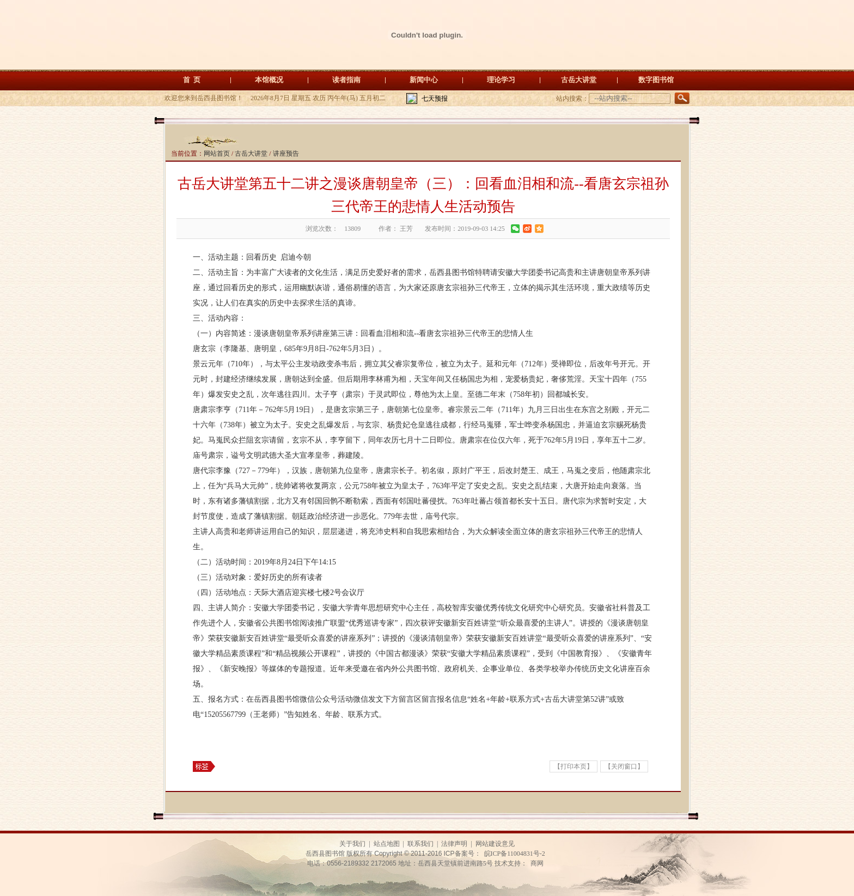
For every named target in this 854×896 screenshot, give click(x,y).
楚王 (528, 471)
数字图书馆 (656, 80)
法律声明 (454, 844)
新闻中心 (424, 80)
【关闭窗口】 (624, 766)
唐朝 (394, 410)
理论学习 (501, 80)
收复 (313, 486)
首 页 (192, 80)
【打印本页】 (573, 766)
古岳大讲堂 (578, 80)
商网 (537, 863)
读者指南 (346, 80)
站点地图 (387, 844)
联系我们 (420, 844)
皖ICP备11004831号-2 (514, 853)
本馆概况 (269, 80)
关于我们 (352, 844)
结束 (550, 486)
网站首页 (217, 153)
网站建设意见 (495, 844)
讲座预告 (286, 153)
